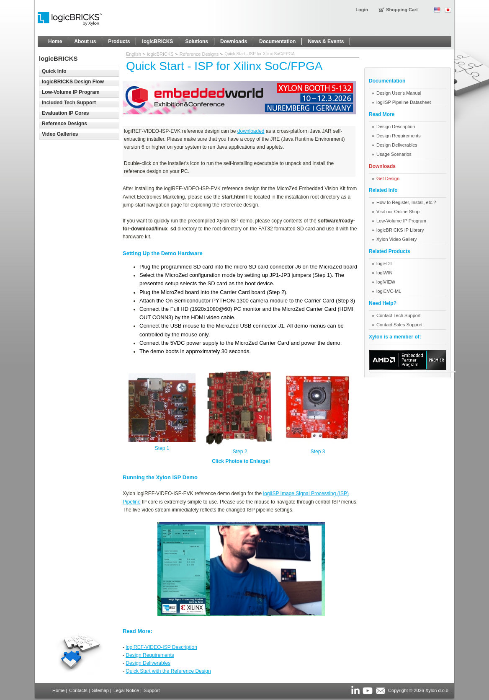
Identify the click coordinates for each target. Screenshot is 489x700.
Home (58, 690)
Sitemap (100, 690)
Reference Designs (199, 54)
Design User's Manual (398, 93)
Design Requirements (150, 655)
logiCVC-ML (388, 291)
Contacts (78, 690)
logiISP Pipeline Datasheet (403, 102)
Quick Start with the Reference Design (168, 671)
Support (152, 690)
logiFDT (384, 263)
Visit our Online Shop (398, 211)
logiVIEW (385, 281)
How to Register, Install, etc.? (406, 202)
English (133, 54)
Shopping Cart (402, 9)
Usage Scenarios (394, 154)
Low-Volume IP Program (401, 220)
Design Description (395, 126)
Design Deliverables (148, 663)
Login (361, 9)
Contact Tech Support (398, 315)
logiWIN (384, 272)
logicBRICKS (160, 54)
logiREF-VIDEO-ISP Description (161, 647)
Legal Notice (126, 690)
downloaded (251, 131)
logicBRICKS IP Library (400, 229)
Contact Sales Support (399, 324)
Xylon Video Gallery (396, 239)
